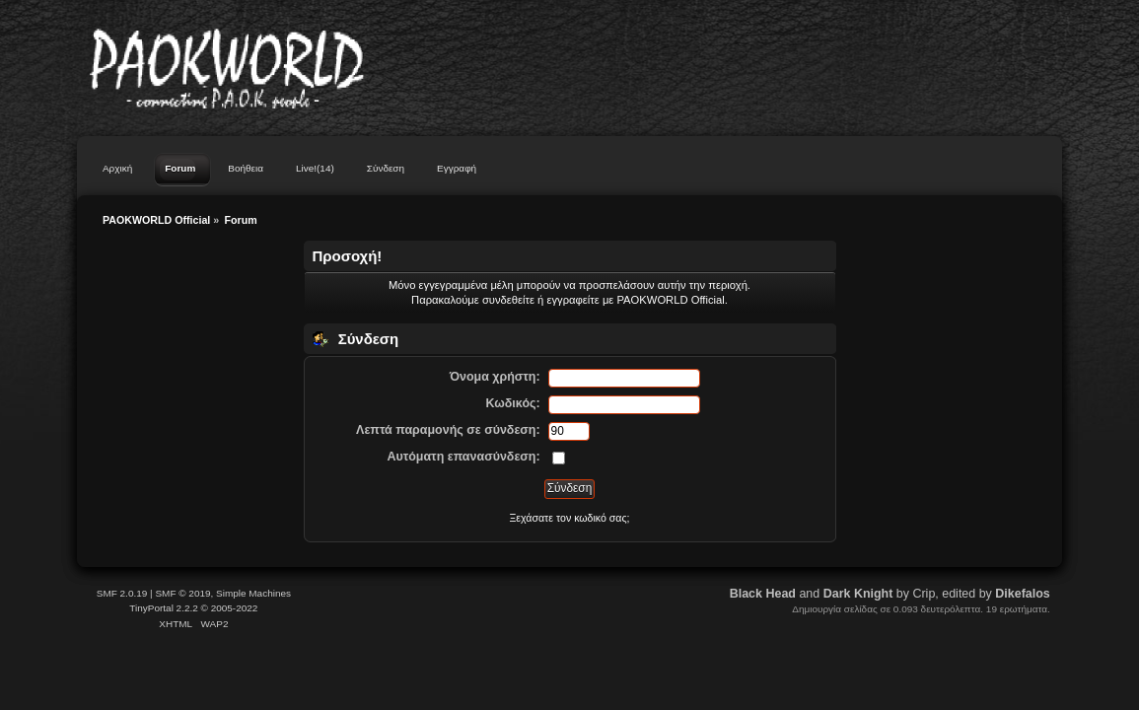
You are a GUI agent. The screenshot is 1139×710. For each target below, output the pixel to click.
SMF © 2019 (182, 593)
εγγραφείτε (572, 300)
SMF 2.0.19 (122, 593)
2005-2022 (234, 608)
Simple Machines (253, 593)
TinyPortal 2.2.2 (163, 608)
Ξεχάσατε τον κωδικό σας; (569, 518)
